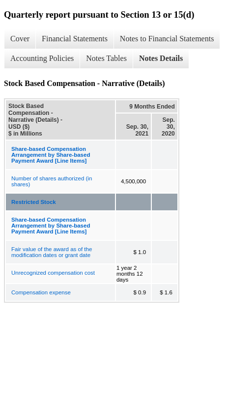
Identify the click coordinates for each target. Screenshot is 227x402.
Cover (19, 38)
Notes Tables (106, 58)
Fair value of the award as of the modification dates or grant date (51, 252)
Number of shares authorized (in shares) (51, 181)
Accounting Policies (42, 58)
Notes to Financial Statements (167, 38)
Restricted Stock (33, 202)
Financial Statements (75, 38)
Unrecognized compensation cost (53, 273)
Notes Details (161, 58)
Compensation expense (41, 292)
